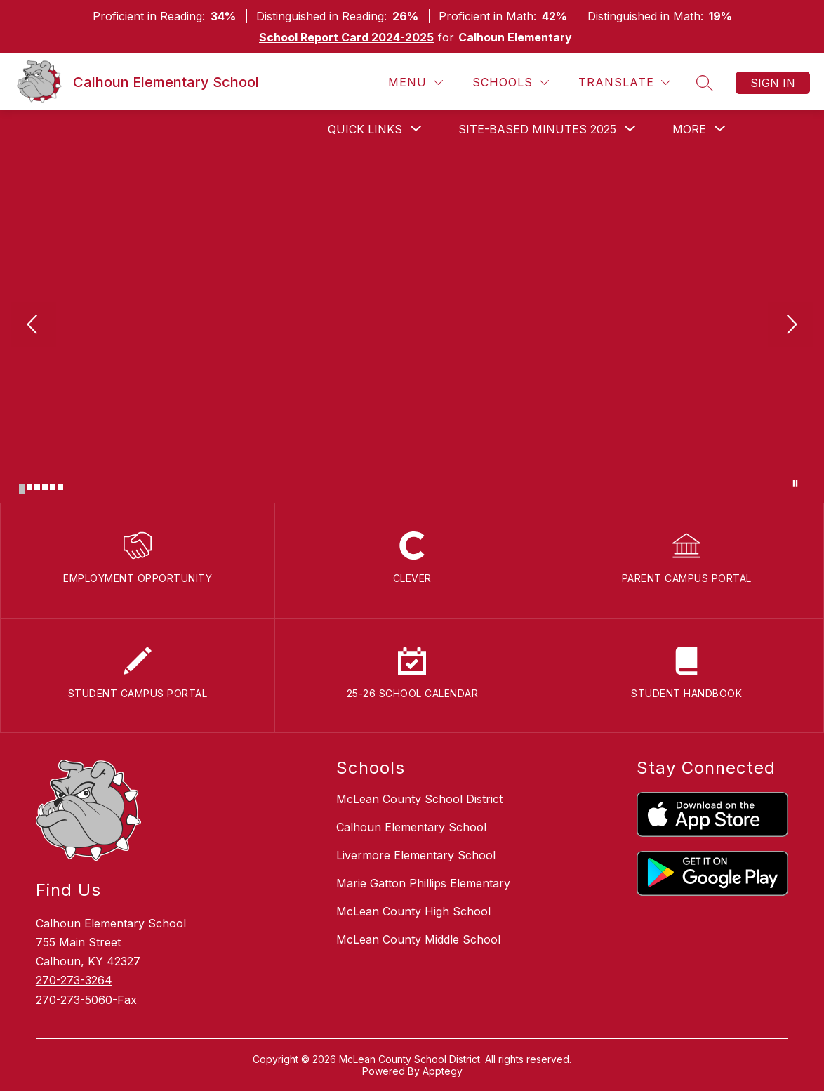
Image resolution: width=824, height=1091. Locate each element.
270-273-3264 (74, 980)
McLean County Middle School (418, 939)
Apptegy (443, 1071)
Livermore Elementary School (416, 855)
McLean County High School (413, 911)
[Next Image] (790, 326)
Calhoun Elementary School (411, 827)
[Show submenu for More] (689, 129)
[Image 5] (52, 487)
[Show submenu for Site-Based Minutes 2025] (537, 129)
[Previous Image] (33, 326)
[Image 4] (45, 487)
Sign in (772, 83)
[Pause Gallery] (795, 483)
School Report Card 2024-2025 (346, 37)
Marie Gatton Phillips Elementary (423, 883)
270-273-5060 (74, 1000)
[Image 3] (37, 487)
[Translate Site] (624, 82)
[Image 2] (29, 487)
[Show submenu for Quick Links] (365, 129)
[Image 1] (22, 489)
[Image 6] (60, 487)
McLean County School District (419, 799)
